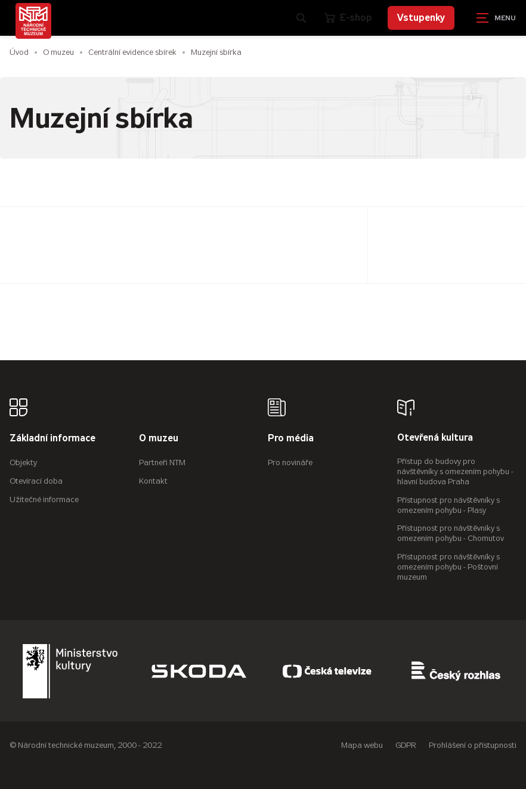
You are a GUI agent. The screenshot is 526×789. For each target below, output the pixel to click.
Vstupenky (421, 17)
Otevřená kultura (435, 438)
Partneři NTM (162, 462)
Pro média (291, 439)
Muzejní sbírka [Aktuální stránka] (216, 52)
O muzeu (58, 52)
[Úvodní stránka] (33, 21)
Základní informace (52, 439)
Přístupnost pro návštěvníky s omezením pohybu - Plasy (448, 505)
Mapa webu (362, 745)
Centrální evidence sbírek (132, 52)
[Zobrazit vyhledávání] (301, 18)
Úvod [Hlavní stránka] (19, 52)
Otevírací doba (36, 481)
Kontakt (153, 481)
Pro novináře (290, 462)
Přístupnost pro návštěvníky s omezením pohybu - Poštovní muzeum (448, 566)
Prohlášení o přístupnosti (472, 745)
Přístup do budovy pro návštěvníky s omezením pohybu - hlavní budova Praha (455, 471)
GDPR (405, 745)
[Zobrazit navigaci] (496, 18)
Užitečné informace (44, 499)
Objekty (23, 462)
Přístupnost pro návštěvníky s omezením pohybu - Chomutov (450, 533)
